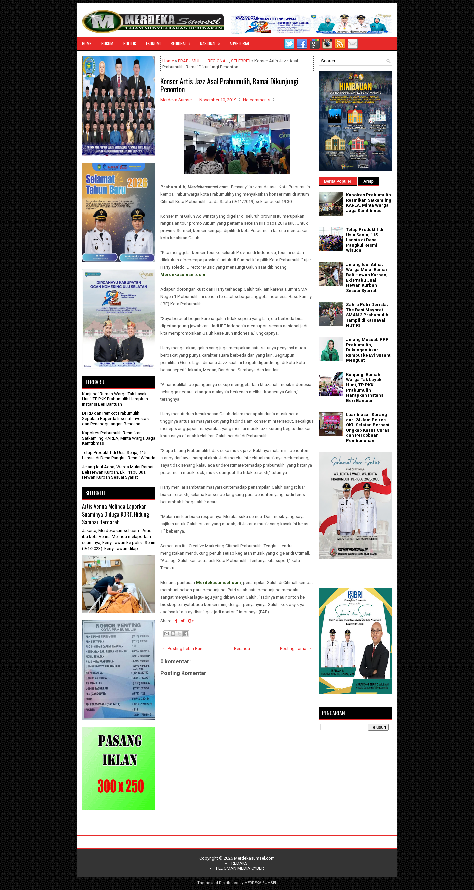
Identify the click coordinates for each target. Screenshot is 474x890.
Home (168, 60)
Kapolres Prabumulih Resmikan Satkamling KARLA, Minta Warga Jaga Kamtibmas (118, 438)
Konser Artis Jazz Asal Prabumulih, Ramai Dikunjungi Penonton (229, 85)
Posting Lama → (296, 648)
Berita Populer (337, 181)
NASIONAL (212, 42)
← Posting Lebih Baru (183, 648)
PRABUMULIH (191, 60)
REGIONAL (183, 42)
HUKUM (107, 43)
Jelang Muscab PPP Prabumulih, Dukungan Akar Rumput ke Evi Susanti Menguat (369, 350)
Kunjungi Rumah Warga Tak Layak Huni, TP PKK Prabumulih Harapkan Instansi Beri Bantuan (115, 399)
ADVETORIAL (240, 43)
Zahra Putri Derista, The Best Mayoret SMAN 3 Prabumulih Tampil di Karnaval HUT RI (367, 315)
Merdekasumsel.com (254, 858)
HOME (86, 43)
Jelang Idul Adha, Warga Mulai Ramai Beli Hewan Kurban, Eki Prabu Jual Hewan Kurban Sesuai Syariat (117, 472)
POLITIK (129, 43)
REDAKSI (240, 863)
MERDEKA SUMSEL (260, 883)
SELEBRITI (240, 60)
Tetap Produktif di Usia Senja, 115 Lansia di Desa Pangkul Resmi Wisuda (118, 455)
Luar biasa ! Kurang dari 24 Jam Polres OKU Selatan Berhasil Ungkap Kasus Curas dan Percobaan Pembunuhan (368, 427)
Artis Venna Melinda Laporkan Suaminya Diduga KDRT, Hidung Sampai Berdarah (115, 514)
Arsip (368, 181)
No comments (256, 99)
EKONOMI (153, 43)
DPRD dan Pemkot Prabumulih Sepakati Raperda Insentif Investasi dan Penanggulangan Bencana (116, 418)
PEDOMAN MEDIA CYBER (240, 868)
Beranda (242, 648)
